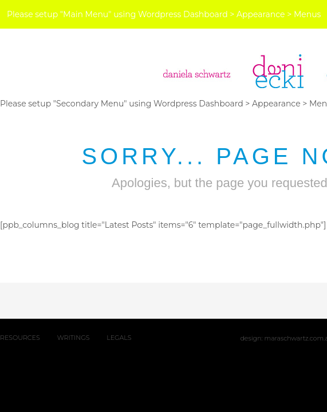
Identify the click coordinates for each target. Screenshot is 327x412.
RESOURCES (20, 338)
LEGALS (119, 338)
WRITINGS (73, 338)
